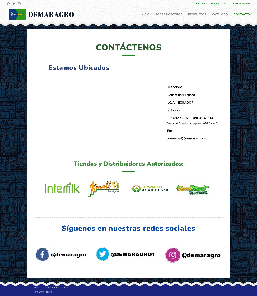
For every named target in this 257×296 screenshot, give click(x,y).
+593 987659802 (241, 3)
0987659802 (178, 118)
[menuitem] (141, 14)
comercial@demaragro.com (211, 3)
